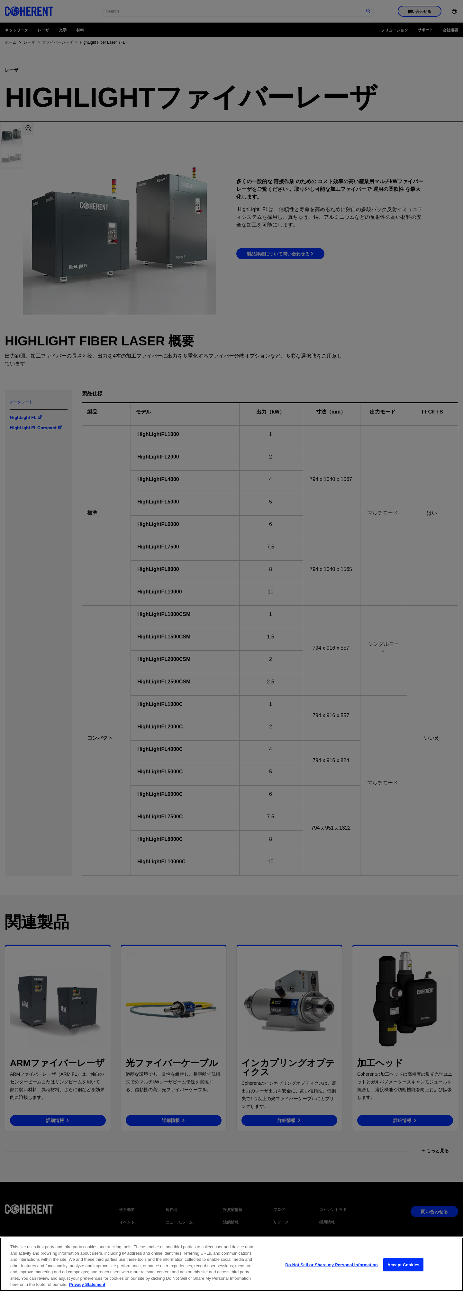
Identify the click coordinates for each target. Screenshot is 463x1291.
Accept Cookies (403, 1264)
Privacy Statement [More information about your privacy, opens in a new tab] (87, 1284)
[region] (231, 1264)
